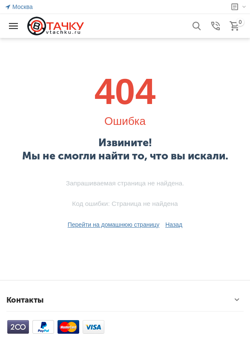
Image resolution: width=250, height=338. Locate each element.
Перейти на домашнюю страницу (114, 224)
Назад (173, 224)
